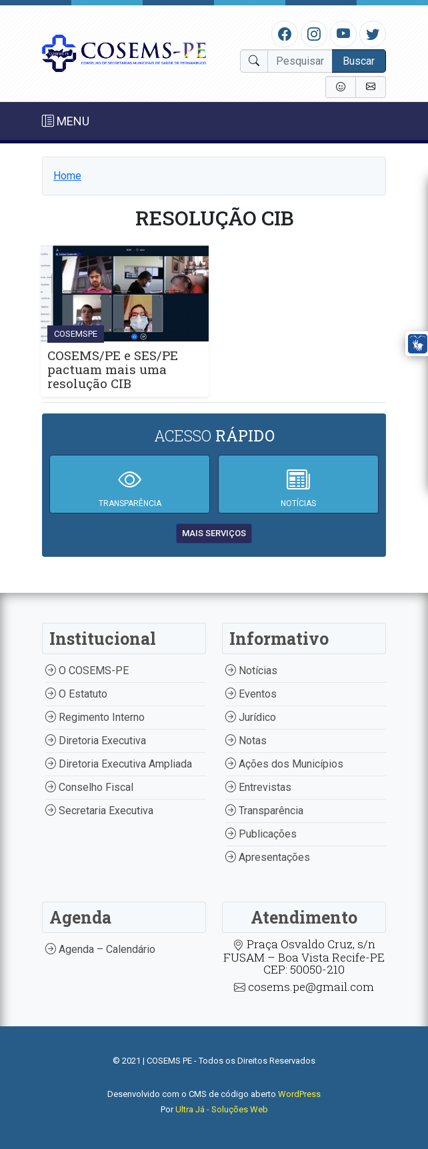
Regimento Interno (95, 717)
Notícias (251, 670)
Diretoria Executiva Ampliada (118, 764)
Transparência (264, 810)
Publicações (261, 834)
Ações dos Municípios (284, 764)
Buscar (359, 61)
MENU (65, 121)
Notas (246, 740)
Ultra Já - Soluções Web (221, 1109)
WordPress (299, 1094)
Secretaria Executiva (99, 810)
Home (67, 175)
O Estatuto (76, 694)
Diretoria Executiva (95, 740)
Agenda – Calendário (100, 949)
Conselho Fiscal (89, 787)
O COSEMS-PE (87, 670)
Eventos (251, 694)
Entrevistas (258, 787)
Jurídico (250, 717)
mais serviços (214, 533)
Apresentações (267, 857)
